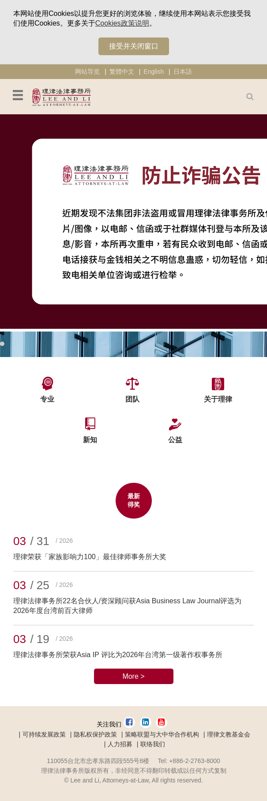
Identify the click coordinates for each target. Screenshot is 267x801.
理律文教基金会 (228, 734)
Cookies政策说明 (122, 23)
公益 (175, 440)
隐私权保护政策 (95, 734)
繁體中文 (121, 71)
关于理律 (218, 399)
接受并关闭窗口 (133, 46)
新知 (90, 440)
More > (133, 676)
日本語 (182, 71)
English (153, 71)
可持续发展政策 (44, 734)
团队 (132, 399)
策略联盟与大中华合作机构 (162, 734)
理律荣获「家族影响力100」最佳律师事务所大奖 (89, 556)
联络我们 (152, 744)
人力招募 (120, 744)
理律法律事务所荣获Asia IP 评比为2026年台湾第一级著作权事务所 (117, 654)
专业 (47, 399)
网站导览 (87, 71)
